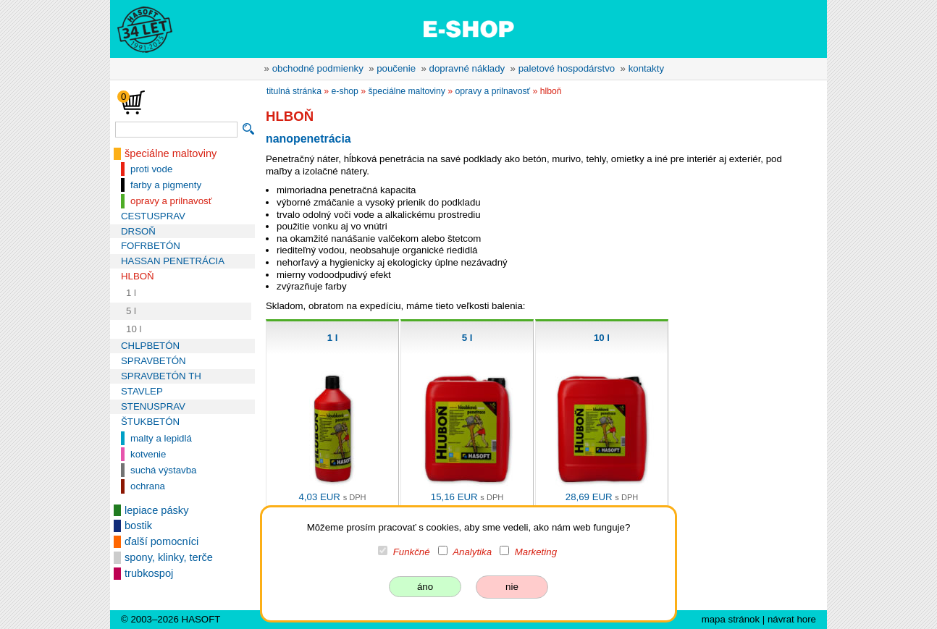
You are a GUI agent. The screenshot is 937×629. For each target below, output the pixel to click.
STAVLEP (142, 391)
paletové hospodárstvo (566, 68)
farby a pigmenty (165, 185)
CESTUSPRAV (153, 216)
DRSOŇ (138, 231)
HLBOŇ (137, 276)
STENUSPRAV (153, 406)
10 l (133, 329)
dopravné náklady (467, 68)
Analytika (472, 551)
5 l (131, 310)
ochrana (147, 486)
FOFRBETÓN (150, 245)
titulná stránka (294, 91)
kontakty (646, 68)
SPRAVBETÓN (153, 360)
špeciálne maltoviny (171, 153)
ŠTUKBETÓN (150, 421)
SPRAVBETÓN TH (161, 376)
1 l (131, 292)
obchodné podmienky (318, 68)
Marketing (536, 551)
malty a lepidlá (161, 438)
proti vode (151, 169)
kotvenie (148, 454)
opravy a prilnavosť (171, 200)
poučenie (396, 68)
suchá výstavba (163, 470)
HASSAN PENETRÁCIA (172, 261)
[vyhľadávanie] (176, 130)
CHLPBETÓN (150, 345)
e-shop (345, 91)
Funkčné (411, 551)
